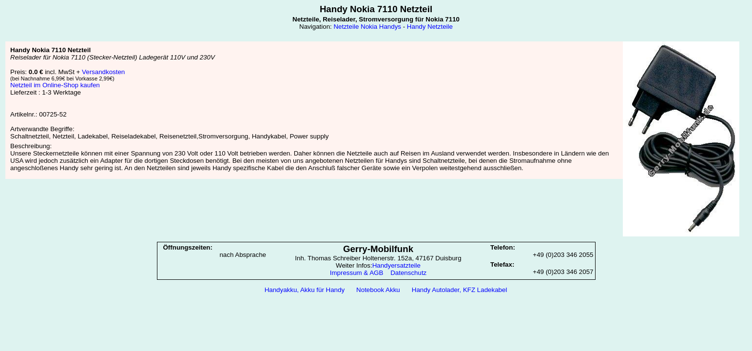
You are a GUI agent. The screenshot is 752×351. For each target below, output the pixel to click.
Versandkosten (103, 72)
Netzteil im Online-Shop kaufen (55, 85)
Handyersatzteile (396, 265)
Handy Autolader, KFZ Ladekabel (459, 289)
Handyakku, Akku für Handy (305, 289)
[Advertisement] (376, 322)
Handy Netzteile (430, 26)
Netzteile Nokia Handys (367, 26)
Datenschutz (408, 272)
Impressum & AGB (357, 272)
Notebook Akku (378, 289)
